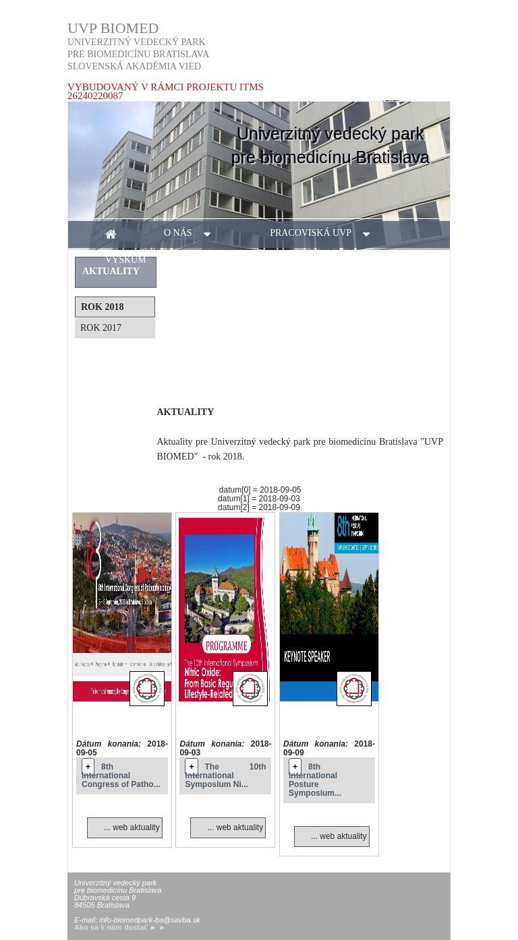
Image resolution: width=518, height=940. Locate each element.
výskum (141, 261)
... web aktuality (132, 827)
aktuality (251, 260)
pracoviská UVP (326, 234)
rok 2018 (102, 307)
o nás (193, 234)
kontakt (348, 260)
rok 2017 (100, 328)
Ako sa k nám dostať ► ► (120, 927)
